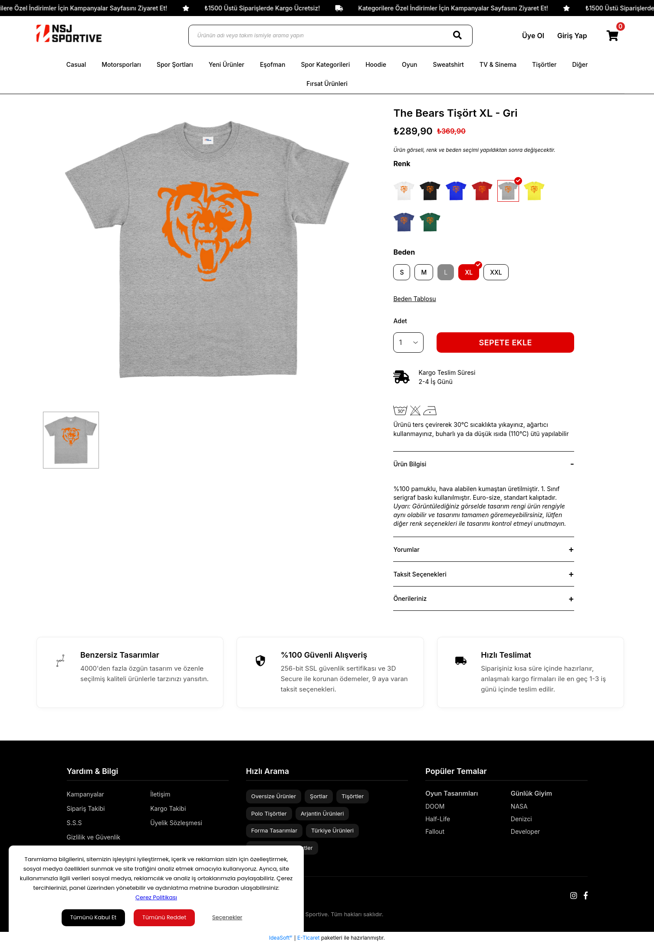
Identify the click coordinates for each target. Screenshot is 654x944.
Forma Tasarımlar (274, 830)
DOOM (434, 806)
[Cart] (613, 35)
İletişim (160, 794)
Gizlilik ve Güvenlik (94, 837)
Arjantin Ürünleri (322, 813)
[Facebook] (586, 895)
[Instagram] (573, 895)
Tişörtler (353, 796)
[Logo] (69, 33)
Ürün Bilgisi (409, 464)
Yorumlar (406, 549)
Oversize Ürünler (273, 796)
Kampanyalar (85, 794)
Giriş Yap (570, 35)
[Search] (457, 35)
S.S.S (74, 822)
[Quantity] (408, 342)
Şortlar (319, 796)
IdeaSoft (280, 937)
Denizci (521, 819)
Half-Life (437, 819)
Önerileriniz (410, 598)
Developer (525, 831)
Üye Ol (530, 35)
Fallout (434, 831)
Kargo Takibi (168, 808)
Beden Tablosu (414, 298)
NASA (519, 806)
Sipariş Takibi (86, 808)
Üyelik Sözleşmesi (176, 822)
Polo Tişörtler (269, 813)
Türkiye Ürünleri (332, 830)
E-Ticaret (308, 937)
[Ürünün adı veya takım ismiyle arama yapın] (330, 35)
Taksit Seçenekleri (419, 574)
